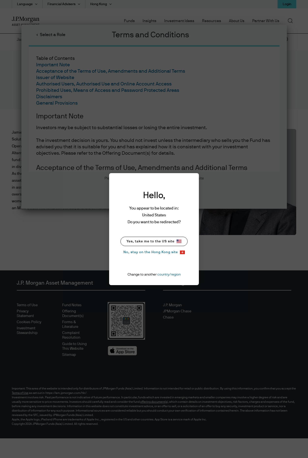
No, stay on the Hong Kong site (154, 252)
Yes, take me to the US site (154, 241)
